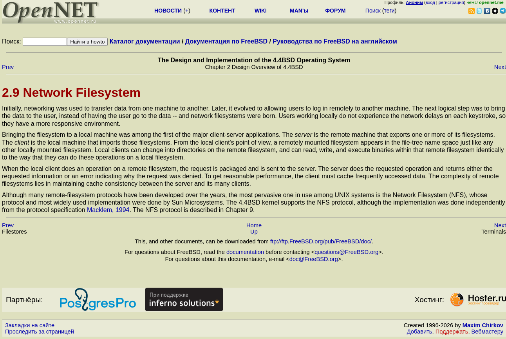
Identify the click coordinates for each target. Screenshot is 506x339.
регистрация (451, 2)
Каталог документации (145, 41)
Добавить (419, 331)
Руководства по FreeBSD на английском (335, 41)
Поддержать (452, 331)
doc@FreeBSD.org (313, 259)
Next (500, 67)
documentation (245, 252)
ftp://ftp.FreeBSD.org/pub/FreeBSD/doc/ (321, 241)
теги (389, 10)
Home (254, 225)
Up (254, 231)
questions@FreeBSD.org (346, 252)
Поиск (373, 10)
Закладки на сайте (29, 325)
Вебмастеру (487, 331)
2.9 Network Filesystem (71, 92)
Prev (8, 67)
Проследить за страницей (39, 331)
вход (430, 2)
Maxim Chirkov (483, 325)
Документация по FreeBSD (226, 41)
